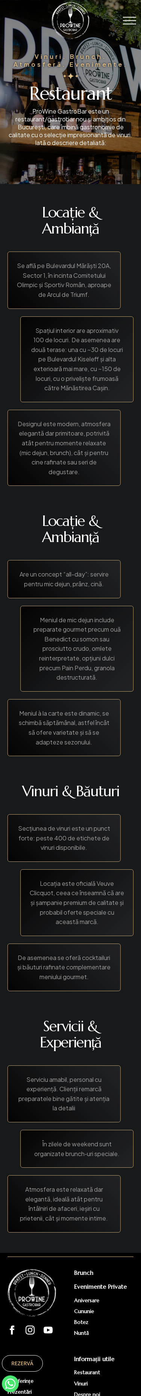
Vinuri (81, 1383)
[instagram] (30, 1330)
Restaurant (87, 1372)
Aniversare (86, 1300)
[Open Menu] (129, 20)
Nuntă (81, 1333)
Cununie (84, 1311)
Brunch (83, 1272)
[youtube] (48, 1330)
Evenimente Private (100, 1286)
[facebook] (12, 1330)
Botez (81, 1322)
